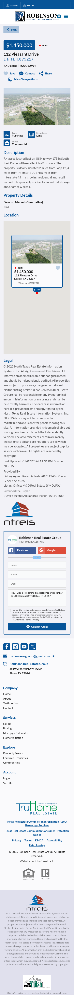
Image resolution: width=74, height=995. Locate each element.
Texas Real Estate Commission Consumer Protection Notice (37, 832)
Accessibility (54, 840)
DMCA (39, 840)
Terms (28, 620)
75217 (28, 59)
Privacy (36, 620)
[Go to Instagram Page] (15, 646)
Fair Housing (37, 845)
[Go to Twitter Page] (32, 646)
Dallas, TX (12, 59)
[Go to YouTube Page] (24, 646)
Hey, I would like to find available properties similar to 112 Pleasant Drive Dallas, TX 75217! (37, 598)
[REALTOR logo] (45, 874)
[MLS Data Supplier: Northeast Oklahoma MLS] (37, 982)
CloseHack (47, 861)
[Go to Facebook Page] (6, 646)
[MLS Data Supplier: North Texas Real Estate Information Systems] (37, 903)
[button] (37, 626)
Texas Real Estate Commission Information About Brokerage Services (37, 823)
